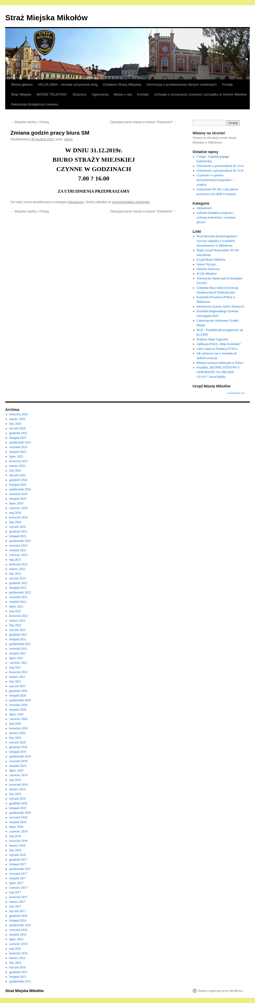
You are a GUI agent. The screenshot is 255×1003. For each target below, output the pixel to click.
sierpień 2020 (17, 709)
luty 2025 (15, 470)
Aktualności (76, 202)
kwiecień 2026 (18, 414)
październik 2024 (20, 489)
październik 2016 (20, 925)
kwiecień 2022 (18, 616)
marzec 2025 (17, 466)
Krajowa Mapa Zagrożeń (212, 339)
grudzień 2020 (18, 691)
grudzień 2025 (18, 433)
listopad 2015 (17, 977)
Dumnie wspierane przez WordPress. (221, 991)
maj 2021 (15, 667)
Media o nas (123, 94)
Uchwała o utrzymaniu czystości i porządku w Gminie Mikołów (200, 94)
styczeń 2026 (17, 428)
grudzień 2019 (18, 747)
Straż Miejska (21, 94)
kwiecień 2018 (18, 841)
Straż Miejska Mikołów (46, 17)
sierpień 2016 (17, 934)
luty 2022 (15, 625)
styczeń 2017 (17, 911)
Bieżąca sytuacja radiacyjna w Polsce (220, 363)
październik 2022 (20, 592)
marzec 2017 (17, 902)
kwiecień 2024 (18, 517)
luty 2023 (15, 573)
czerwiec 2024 (18, 508)
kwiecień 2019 (18, 784)
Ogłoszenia (100, 94)
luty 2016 (15, 962)
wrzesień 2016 (18, 930)
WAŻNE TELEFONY (51, 94)
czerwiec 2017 (18, 887)
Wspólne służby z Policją (29, 122)
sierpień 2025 (17, 452)
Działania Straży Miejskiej (122, 84)
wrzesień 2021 (18, 648)
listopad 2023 (17, 536)
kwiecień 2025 (18, 461)
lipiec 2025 (16, 456)
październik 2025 (20, 442)
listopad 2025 (17, 438)
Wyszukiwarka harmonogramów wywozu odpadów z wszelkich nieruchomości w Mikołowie (217, 240)
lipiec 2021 (16, 658)
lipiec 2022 (16, 606)
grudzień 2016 (18, 916)
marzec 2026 (17, 419)
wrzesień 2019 (18, 761)
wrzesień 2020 (18, 705)
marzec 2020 (17, 733)
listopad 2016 (17, 920)
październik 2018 (20, 812)
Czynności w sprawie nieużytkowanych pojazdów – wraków (215, 179)
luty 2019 (15, 794)
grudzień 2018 (18, 803)
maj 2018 (15, 836)
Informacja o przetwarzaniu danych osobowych (181, 84)
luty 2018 (15, 850)
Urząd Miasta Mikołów (211, 259)
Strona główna (22, 84)
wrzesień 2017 (18, 873)
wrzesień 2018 (18, 817)
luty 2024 (15, 522)
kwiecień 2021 (18, 672)
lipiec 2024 (16, 503)
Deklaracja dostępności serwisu (34, 104)
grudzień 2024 (18, 480)
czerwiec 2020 (18, 719)
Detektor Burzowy (208, 269)
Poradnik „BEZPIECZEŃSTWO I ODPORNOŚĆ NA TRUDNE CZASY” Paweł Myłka (218, 372)
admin (68, 139)
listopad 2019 (17, 752)
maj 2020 (15, 723)
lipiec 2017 (16, 883)
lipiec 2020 (16, 714)
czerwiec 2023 (18, 555)
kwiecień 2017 (18, 897)
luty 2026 (15, 423)
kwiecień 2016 (18, 953)
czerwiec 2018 (18, 831)
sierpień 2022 (17, 602)
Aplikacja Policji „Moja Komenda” (219, 344)
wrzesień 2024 (18, 494)
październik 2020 (20, 700)
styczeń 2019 (17, 798)
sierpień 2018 (17, 822)
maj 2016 (15, 948)
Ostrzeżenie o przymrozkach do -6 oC (220, 166)
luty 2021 (15, 681)
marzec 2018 (17, 845)
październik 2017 (20, 869)
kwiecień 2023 (18, 564)
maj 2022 (15, 611)
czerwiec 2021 (18, 663)
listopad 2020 (17, 695)
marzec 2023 (17, 569)
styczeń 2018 (17, 855)
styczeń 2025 (17, 475)
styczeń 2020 (17, 742)
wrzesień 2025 (18, 447)
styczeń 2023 (17, 578)
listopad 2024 (17, 484)
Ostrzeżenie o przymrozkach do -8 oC (220, 170)
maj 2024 (15, 513)
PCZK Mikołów (207, 273)
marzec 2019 (17, 789)
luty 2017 (15, 906)
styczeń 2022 (17, 630)
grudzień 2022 (18, 583)
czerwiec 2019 (18, 775)
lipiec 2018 (16, 827)
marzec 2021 (17, 677)
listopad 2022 (17, 588)
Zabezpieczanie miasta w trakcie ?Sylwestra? (143, 122)
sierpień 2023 (17, 550)
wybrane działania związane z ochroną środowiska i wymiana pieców (216, 217)
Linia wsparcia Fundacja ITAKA (217, 348)
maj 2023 (15, 559)
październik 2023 (20, 541)
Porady (227, 84)
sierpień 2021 (17, 653)
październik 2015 (20, 981)
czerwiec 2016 (18, 944)
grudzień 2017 (18, 859)
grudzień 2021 (18, 634)
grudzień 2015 (18, 972)
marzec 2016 (17, 958)
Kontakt (143, 94)
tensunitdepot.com (236, 393)
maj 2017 (15, 892)
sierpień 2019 (17, 766)
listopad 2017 (17, 864)
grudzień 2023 (18, 531)
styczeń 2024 (17, 527)
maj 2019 (15, 780)
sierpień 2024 (17, 498)
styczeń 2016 (17, 967)
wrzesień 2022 (18, 597)
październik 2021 (20, 644)
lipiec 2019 (16, 770)
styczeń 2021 (17, 686)
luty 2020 (15, 737)
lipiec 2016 (16, 939)
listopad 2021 (17, 639)
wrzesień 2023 (18, 545)
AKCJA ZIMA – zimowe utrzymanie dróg (68, 84)
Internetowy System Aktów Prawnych (220, 306)
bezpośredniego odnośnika (130, 202)
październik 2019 (20, 756)
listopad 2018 (17, 808)
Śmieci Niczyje (206, 264)
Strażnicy (79, 94)
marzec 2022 (17, 620)
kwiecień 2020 (18, 728)
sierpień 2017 (17, 878)
